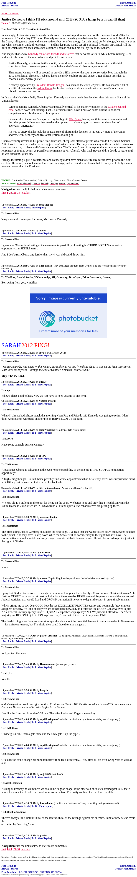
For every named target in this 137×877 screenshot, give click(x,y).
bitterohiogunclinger (49, 488)
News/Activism (128, 2)
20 (2, 835)
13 (2, 635)
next (23, 192)
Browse (5, 5)
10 (2, 517)
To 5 (34, 458)
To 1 (34, 233)
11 (2, 552)
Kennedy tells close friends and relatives (51, 53)
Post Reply (8, 207)
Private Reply (23, 207)
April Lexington (48, 719)
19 (2, 803)
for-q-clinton (46, 803)
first (3, 192)
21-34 (16, 192)
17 (2, 745)
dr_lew (42, 455)
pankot (43, 835)
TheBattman (45, 265)
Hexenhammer (47, 664)
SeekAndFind (46, 204)
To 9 (34, 838)
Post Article (129, 5)
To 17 (34, 806)
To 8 (34, 693)
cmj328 (44, 774)
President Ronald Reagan (50, 84)
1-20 (9, 192)
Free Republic (8, 2)
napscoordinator (48, 517)
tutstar (43, 578)
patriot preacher (48, 635)
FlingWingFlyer (47, 430)
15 (2, 690)
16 (2, 719)
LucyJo (43, 381)
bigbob (42, 230)
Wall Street (75, 119)
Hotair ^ (5, 23)
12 (2, 578)
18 (2, 774)
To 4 (34, 403)
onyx (41, 352)
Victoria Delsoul (47, 401)
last (28, 192)
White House (44, 88)
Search (14, 5)
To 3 (34, 491)
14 (2, 664)
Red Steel (45, 552)
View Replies (38, 207)
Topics (118, 5)
